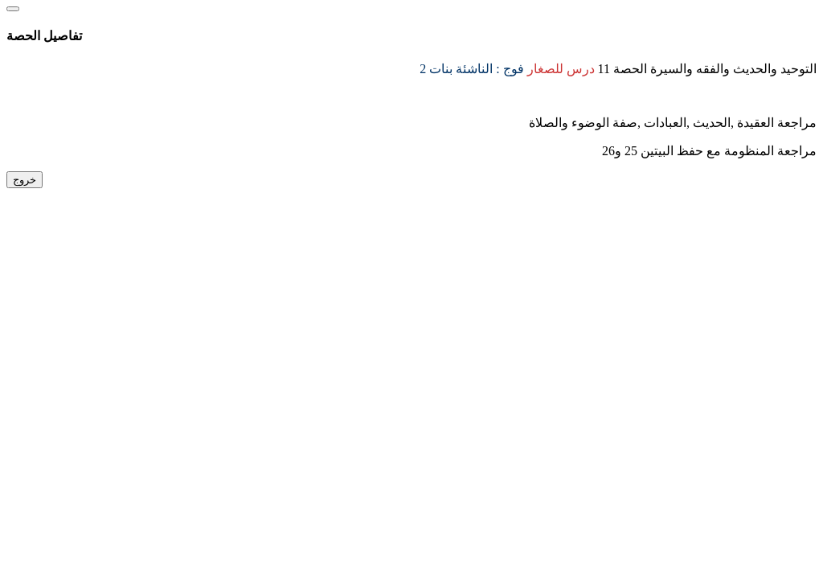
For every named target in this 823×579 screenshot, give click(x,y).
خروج (24, 180)
